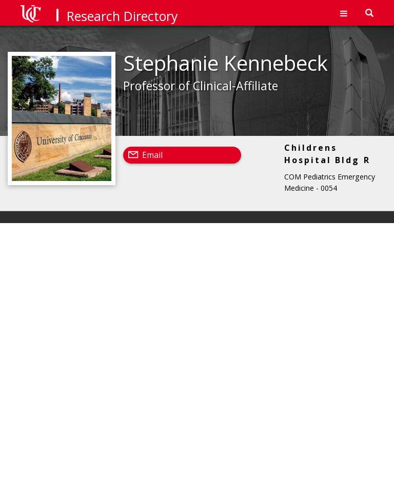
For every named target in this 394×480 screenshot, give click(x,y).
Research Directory (122, 16)
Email (152, 155)
